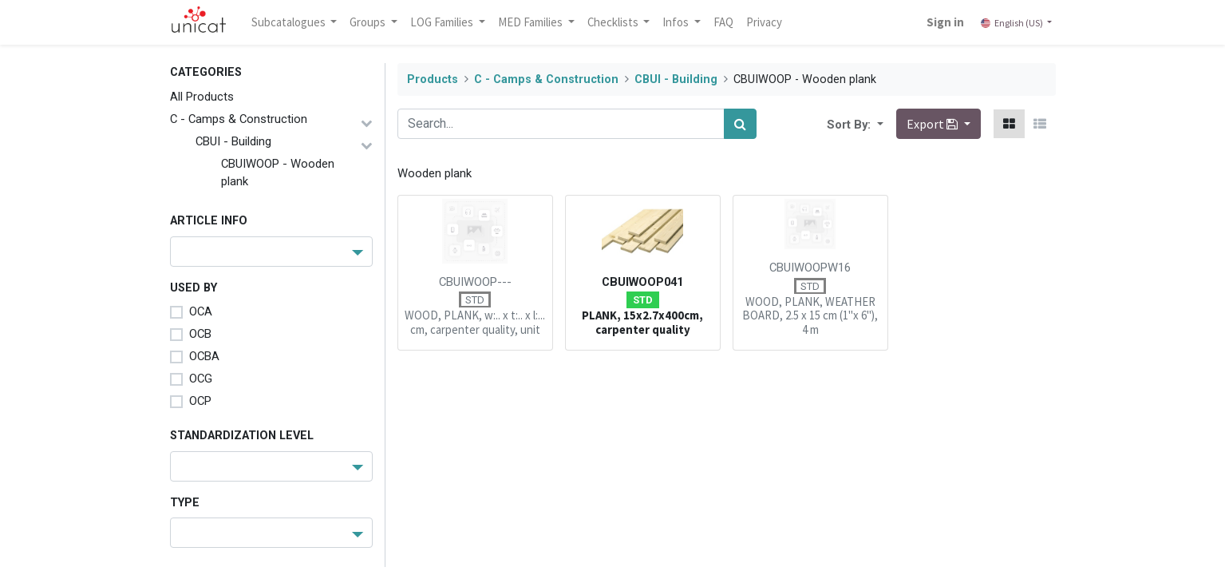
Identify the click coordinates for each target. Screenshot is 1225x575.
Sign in (945, 22)
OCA (200, 311)
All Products (202, 96)
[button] (878, 123)
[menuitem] (723, 22)
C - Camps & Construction (238, 119)
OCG (200, 378)
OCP (200, 401)
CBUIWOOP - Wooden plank (277, 172)
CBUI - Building (233, 141)
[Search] (740, 124)
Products (432, 79)
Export (933, 124)
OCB (200, 334)
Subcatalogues (289, 22)
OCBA (204, 356)
